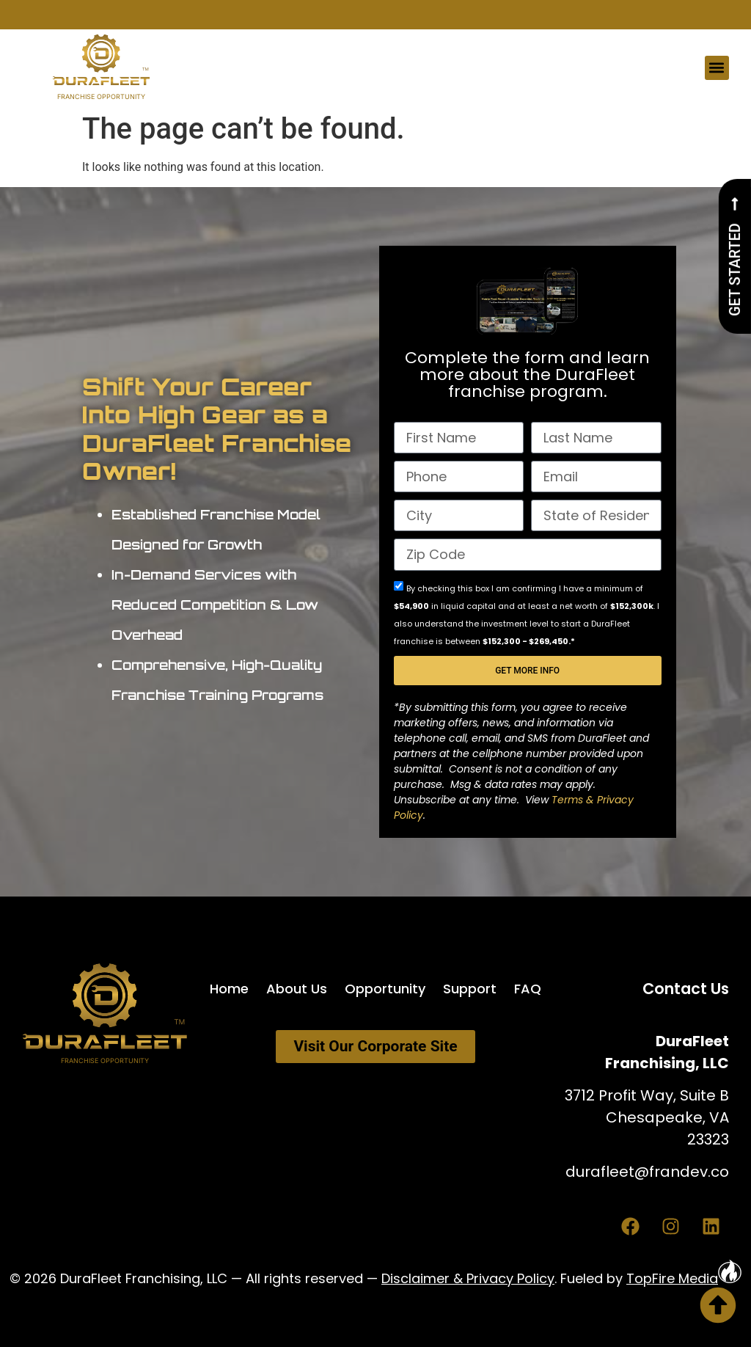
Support (470, 988)
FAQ (527, 988)
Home (229, 988)
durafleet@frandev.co (647, 1171)
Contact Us (685, 988)
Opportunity (385, 988)
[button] (717, 68)
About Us (296, 988)
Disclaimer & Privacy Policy (467, 1278)
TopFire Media (683, 1278)
